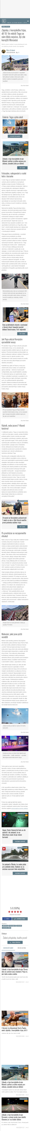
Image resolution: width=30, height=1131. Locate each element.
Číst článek (22, 168)
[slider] (15, 911)
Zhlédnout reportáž (20, 841)
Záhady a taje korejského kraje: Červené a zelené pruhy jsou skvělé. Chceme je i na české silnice (14, 1117)
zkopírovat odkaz (19, 919)
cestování (19, 925)
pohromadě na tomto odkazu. (19, 808)
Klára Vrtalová (10, 50)
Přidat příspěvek (15, 942)
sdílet (7, 919)
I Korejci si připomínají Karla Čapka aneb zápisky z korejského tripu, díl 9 (14, 1029)
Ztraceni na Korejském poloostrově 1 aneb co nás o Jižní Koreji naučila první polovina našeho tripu (14, 520)
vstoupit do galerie (15, 136)
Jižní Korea (5, 925)
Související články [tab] (8, 948)
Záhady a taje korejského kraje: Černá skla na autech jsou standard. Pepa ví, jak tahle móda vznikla (15, 971)
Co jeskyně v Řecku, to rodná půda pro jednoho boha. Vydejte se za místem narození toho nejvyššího (14, 866)
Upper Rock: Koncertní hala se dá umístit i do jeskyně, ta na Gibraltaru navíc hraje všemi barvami (13, 833)
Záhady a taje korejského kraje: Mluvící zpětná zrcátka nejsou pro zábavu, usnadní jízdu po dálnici (14, 161)
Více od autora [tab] (22, 948)
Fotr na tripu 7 (12, 925)
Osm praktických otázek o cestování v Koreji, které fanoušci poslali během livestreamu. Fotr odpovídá (14, 327)
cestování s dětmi (6, 927)
